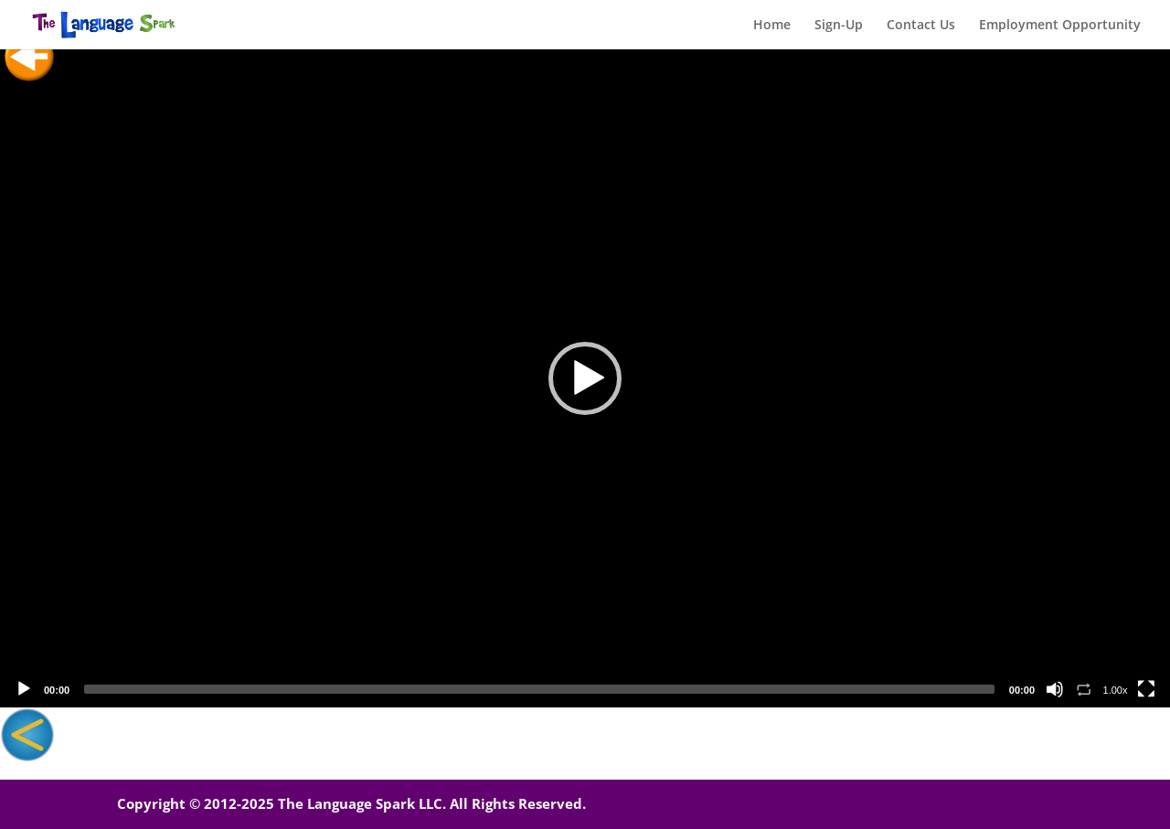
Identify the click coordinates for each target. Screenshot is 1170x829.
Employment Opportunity (1060, 25)
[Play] (24, 689)
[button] (585, 378)
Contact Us (921, 25)
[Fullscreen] (1146, 689)
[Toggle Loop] (1084, 689)
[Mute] (1055, 689)
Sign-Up (838, 25)
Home (772, 25)
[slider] (539, 689)
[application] (585, 378)
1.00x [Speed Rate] (1115, 690)
